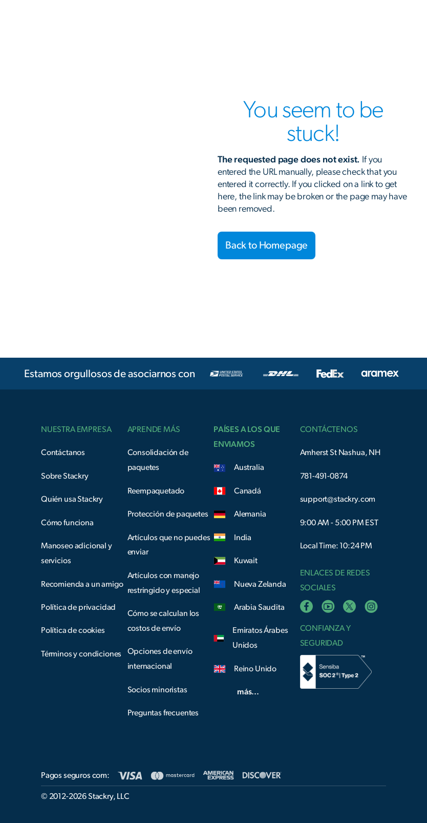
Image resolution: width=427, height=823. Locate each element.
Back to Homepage (266, 245)
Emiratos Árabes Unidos (260, 637)
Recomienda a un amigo (82, 584)
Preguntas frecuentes (163, 713)
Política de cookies (73, 630)
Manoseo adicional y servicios (76, 553)
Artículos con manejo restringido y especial (163, 582)
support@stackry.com (338, 499)
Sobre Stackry (65, 476)
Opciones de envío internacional (160, 658)
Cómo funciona (67, 523)
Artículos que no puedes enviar (168, 545)
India (242, 537)
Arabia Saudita (259, 607)
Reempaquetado (156, 491)
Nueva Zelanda (260, 584)
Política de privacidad (78, 607)
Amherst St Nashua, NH (340, 452)
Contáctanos (63, 452)
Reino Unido (255, 669)
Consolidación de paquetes (157, 459)
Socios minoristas (157, 690)
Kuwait (246, 561)
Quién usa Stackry (72, 499)
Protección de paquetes (167, 514)
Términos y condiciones (81, 654)
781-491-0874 (324, 476)
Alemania (250, 514)
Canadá (247, 491)
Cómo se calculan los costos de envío (163, 620)
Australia (249, 467)
